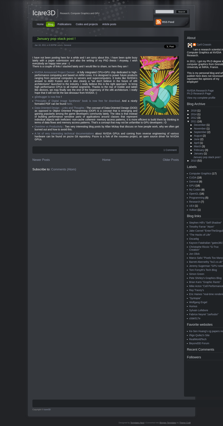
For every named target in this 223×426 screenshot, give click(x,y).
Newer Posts (41, 160)
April (196, 142)
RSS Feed (168, 22)
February (199, 150)
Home (40, 24)
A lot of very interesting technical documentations (64, 133)
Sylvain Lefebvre (198, 310)
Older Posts (171, 160)
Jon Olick (194, 253)
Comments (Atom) (63, 169)
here (69, 103)
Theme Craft (185, 423)
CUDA (192, 177)
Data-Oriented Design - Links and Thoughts (59, 107)
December (200, 124)
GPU (192, 185)
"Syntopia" (195, 298)
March (197, 146)
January (198, 153)
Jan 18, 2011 (40, 45)
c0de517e (194, 318)
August (198, 135)
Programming (197, 197)
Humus (193, 306)
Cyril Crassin (204, 44)
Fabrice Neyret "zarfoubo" (203, 314)
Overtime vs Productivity (49, 126)
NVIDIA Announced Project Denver (55, 72)
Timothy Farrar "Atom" (201, 226)
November (200, 128)
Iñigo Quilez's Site (199, 335)
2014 (194, 114)
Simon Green (196, 274)
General (67, 45)
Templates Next (137, 423)
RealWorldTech (198, 339)
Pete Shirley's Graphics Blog (205, 278)
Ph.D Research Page (199, 93)
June (196, 139)
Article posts (109, 24)
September (200, 132)
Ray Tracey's (196, 290)
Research (194, 201)
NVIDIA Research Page (200, 90)
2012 (194, 117)
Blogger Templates (167, 423)
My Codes (195, 189)
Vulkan (193, 209)
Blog (50, 24)
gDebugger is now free (47, 96)
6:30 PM (52, 45)
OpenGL (194, 193)
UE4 (191, 205)
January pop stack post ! (56, 39)
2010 (194, 160)
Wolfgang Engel (198, 302)
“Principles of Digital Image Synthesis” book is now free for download (77, 100)
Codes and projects (87, 24)
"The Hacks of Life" (200, 234)
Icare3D (43, 13)
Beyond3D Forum (199, 343)
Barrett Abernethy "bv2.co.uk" (206, 261)
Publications (64, 24)
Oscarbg (194, 238)
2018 (194, 110)
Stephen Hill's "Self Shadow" (205, 222)
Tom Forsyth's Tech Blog (203, 269)
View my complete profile (201, 97)
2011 (194, 121)
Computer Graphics (200, 173)
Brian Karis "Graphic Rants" (205, 282)
